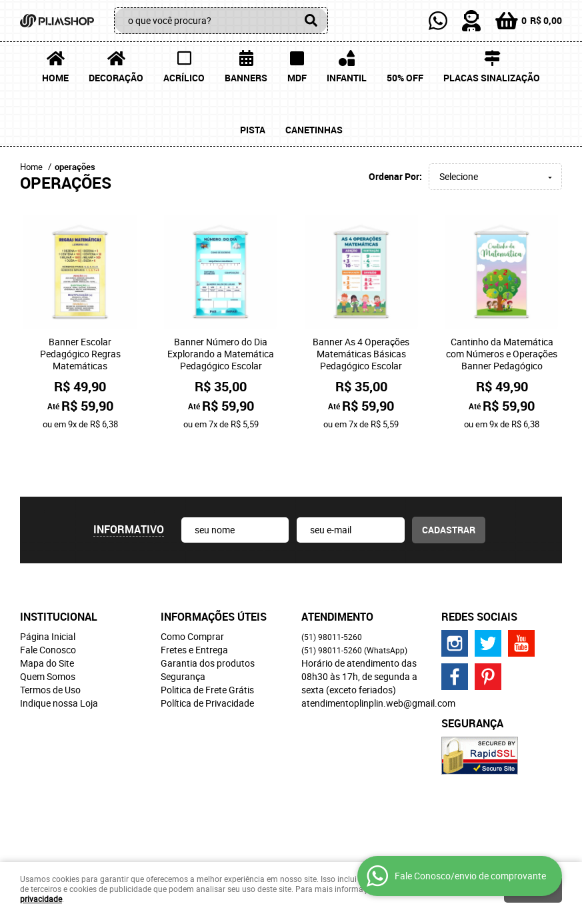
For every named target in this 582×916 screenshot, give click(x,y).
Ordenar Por (394, 176)
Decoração (116, 77)
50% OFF (405, 77)
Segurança (183, 633)
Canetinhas (314, 129)
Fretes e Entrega (194, 607)
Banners (246, 77)
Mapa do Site (47, 620)
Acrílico (184, 77)
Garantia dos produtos (208, 620)
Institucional (58, 574)
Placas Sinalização (491, 77)
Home (55, 77)
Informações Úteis (214, 574)
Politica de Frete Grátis (207, 647)
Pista (252, 129)
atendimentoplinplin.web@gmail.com (378, 660)
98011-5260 (331, 594)
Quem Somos (47, 633)
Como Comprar (192, 593)
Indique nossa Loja (59, 660)
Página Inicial (47, 593)
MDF (297, 77)
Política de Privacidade (207, 660)
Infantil (347, 77)
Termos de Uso (50, 647)
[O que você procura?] (311, 20)
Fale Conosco (48, 607)
